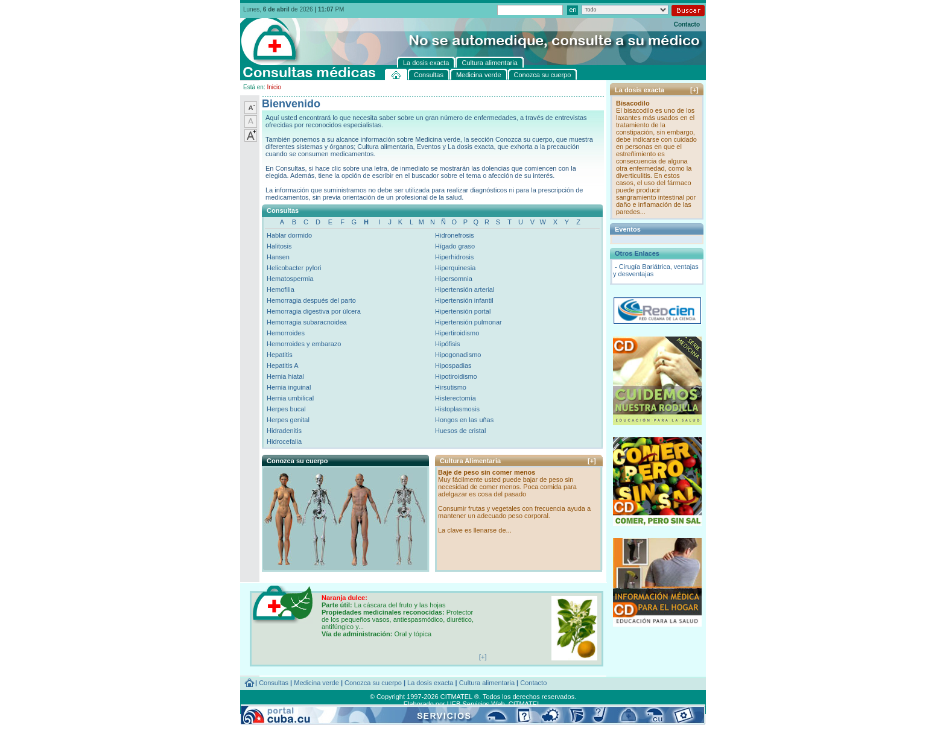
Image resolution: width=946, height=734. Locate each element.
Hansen (278, 257)
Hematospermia (290, 278)
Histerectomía (455, 398)
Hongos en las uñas (464, 419)
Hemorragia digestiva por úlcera (314, 311)
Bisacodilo (633, 103)
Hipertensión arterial (464, 289)
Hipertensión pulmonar (468, 322)
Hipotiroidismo (456, 376)
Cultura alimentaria (487, 682)
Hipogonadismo (458, 354)
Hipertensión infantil (464, 300)
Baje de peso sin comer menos (486, 472)
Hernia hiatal (285, 376)
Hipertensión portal (462, 311)
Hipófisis (447, 343)
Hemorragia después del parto (311, 300)
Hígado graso (455, 246)
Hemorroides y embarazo (304, 343)
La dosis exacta (430, 682)
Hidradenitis (284, 430)
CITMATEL (525, 703)
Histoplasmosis (457, 409)
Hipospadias (453, 365)
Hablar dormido (289, 235)
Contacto (687, 24)
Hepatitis (280, 354)
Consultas (273, 682)
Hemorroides (286, 333)
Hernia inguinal (289, 387)
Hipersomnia (453, 278)
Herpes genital (288, 419)
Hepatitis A (283, 365)
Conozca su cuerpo (373, 682)
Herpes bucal (286, 409)
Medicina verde (316, 682)
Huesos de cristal (460, 430)
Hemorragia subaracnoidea (307, 322)
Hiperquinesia (455, 267)
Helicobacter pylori (294, 267)
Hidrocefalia (284, 441)
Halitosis (279, 246)
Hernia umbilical (290, 398)
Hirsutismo (450, 387)
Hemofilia (280, 289)
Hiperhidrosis (454, 257)
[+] (592, 460)
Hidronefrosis (454, 235)
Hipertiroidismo (457, 333)
